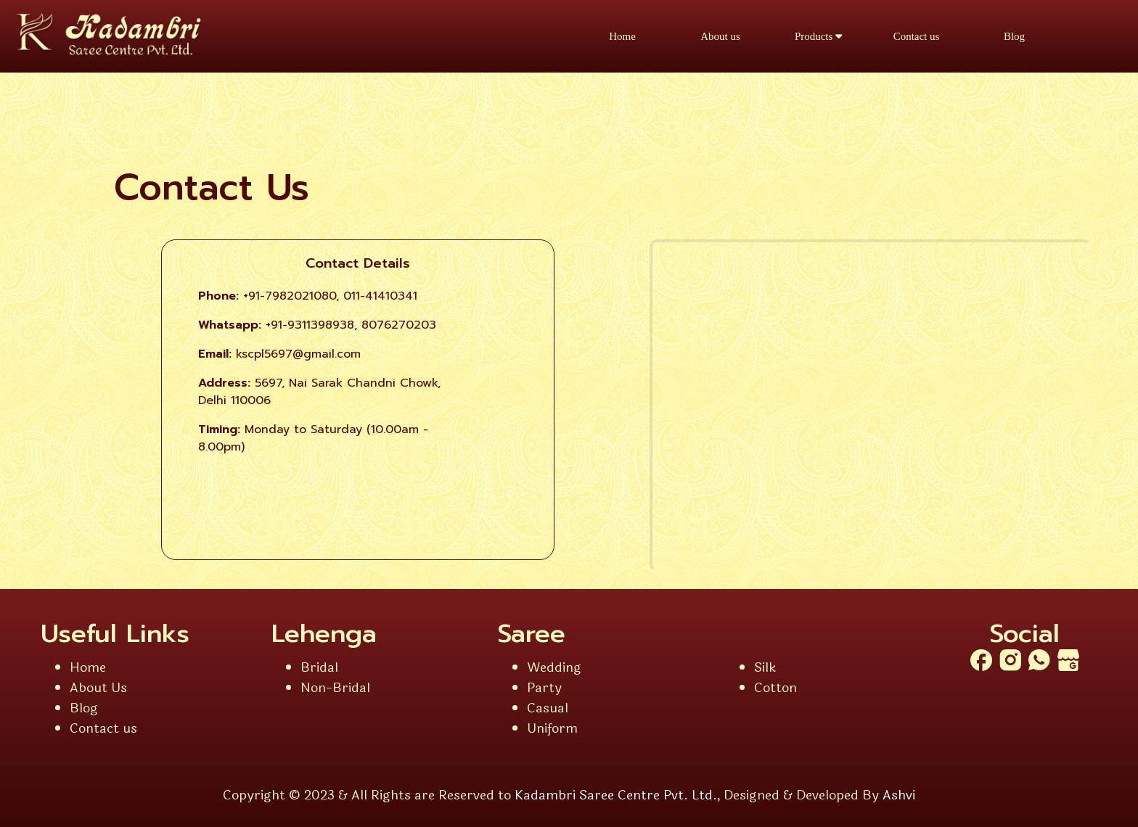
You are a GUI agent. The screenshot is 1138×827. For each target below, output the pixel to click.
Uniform (552, 728)
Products (818, 36)
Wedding (554, 667)
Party (544, 688)
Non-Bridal (335, 688)
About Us (98, 688)
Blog (1014, 36)
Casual (547, 708)
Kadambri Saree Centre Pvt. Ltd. (616, 795)
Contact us (916, 36)
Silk (765, 667)
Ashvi (899, 795)
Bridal (319, 667)
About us (720, 36)
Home (622, 36)
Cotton (775, 688)
